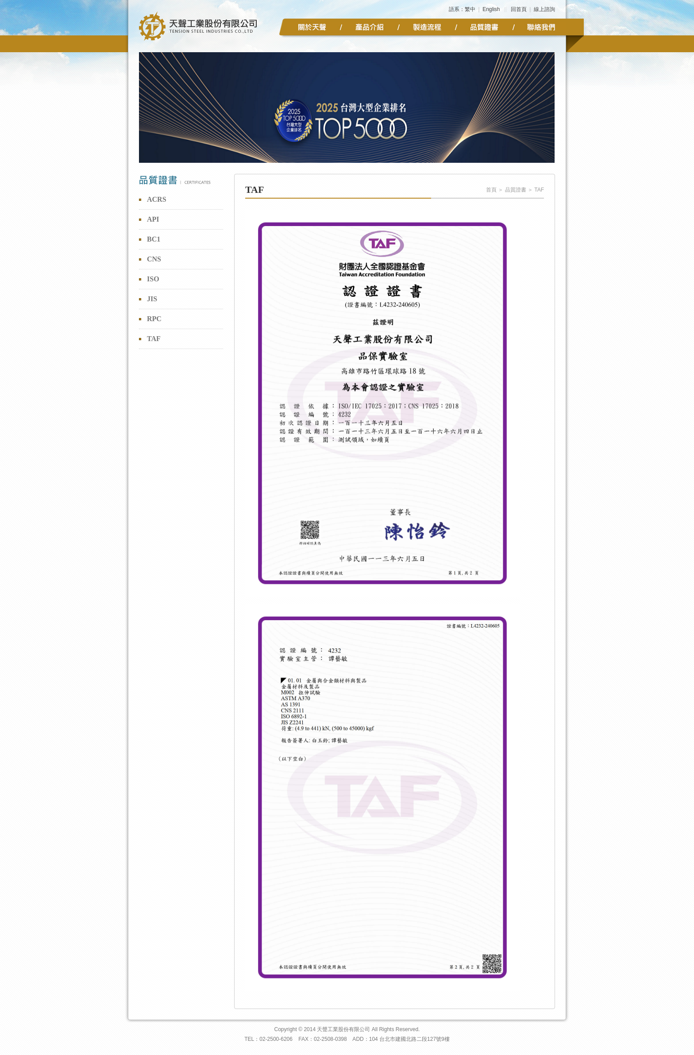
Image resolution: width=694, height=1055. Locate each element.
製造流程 (427, 27)
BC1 (153, 239)
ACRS (156, 199)
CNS (154, 259)
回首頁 (519, 9)
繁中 (470, 9)
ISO (153, 279)
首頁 (491, 190)
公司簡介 (312, 27)
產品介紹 (369, 27)
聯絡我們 (542, 27)
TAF (154, 338)
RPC (154, 318)
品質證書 (484, 27)
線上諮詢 (544, 9)
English (491, 9)
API (153, 219)
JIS (152, 299)
